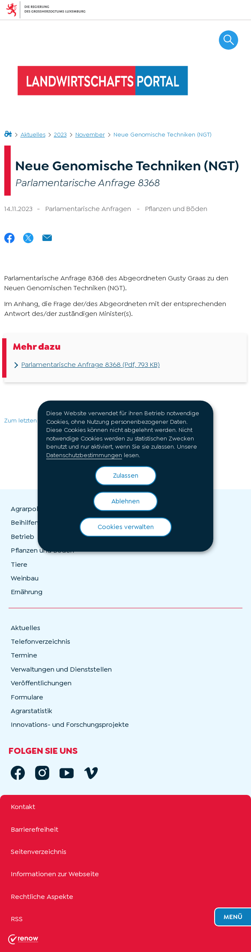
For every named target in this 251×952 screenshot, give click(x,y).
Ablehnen (125, 501)
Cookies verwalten (126, 526)
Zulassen (125, 475)
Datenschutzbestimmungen (84, 455)
